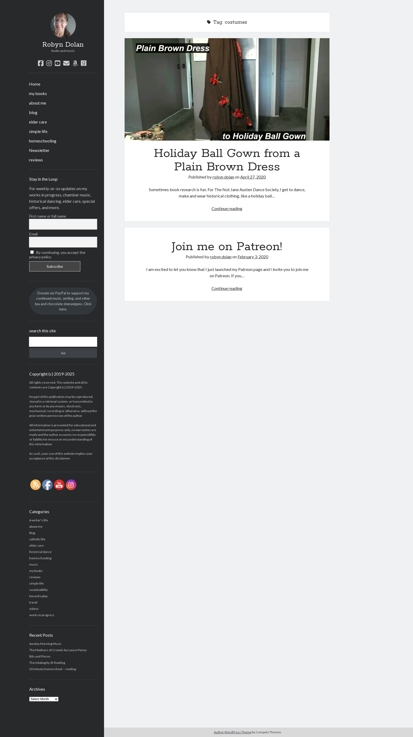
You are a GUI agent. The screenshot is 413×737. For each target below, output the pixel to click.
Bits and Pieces (40, 656)
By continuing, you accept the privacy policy (57, 254)
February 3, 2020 (253, 256)
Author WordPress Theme (233, 732)
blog (33, 112)
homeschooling (42, 140)
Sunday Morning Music (45, 644)
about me (37, 102)
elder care (38, 121)
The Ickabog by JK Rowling (47, 663)
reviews (36, 159)
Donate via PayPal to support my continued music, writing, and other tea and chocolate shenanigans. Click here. (63, 301)
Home (34, 83)
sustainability (38, 590)
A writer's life (38, 520)
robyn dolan (223, 176)
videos (34, 609)
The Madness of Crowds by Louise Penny (58, 650)
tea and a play (38, 596)
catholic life (37, 539)
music (33, 564)
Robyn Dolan (63, 45)
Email (33, 234)
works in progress (41, 615)
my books (38, 93)
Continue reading (227, 208)
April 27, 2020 (253, 176)
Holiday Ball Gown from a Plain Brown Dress (227, 89)
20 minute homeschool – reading (52, 669)
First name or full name (47, 216)
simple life (38, 131)
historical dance (40, 552)
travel (33, 602)
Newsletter (39, 150)
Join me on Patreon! (227, 246)
